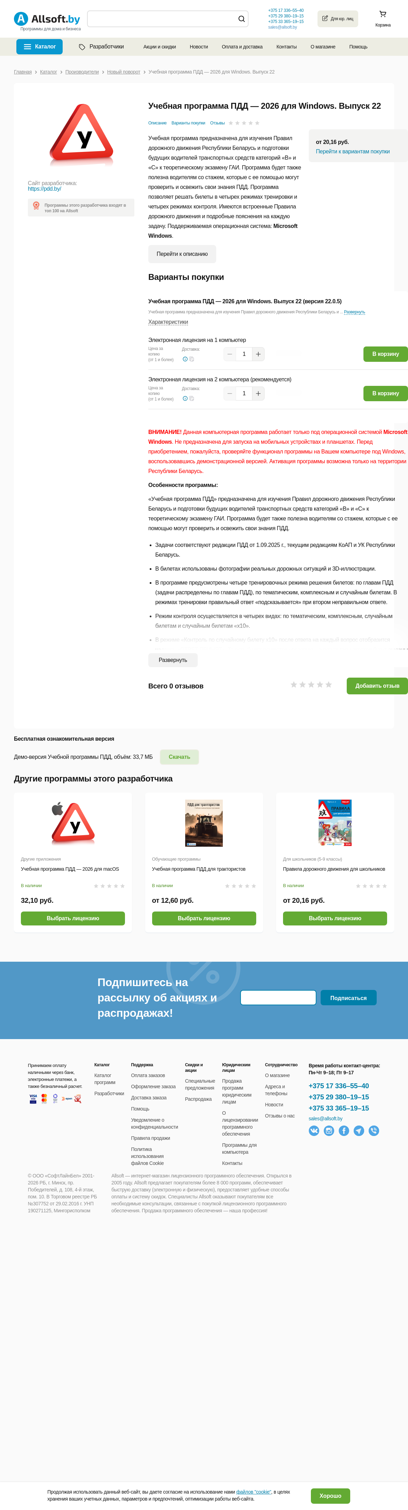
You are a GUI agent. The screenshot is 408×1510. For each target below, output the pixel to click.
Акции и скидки (159, 46)
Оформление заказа (153, 1086)
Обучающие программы (176, 859)
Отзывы (217, 123)
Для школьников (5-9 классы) (312, 859)
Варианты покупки (188, 123)
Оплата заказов (148, 1075)
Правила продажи (150, 1138)
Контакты (286, 46)
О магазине (323, 46)
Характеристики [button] (168, 322)
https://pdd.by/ (44, 189)
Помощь (358, 46)
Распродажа (198, 1099)
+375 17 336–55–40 (339, 1086)
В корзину (385, 354)
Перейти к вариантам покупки (353, 151)
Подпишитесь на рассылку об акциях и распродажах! (157, 997)
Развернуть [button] (354, 312)
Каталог (45, 46)
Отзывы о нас (280, 1116)
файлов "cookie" (253, 1492)
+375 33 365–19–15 (339, 1108)
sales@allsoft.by (282, 27)
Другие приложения (41, 859)
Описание (157, 123)
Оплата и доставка (242, 46)
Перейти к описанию (182, 254)
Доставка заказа (149, 1097)
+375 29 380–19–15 (339, 1097)
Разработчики (101, 47)
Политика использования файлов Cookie (147, 1156)
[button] (192, 359)
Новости (199, 46)
